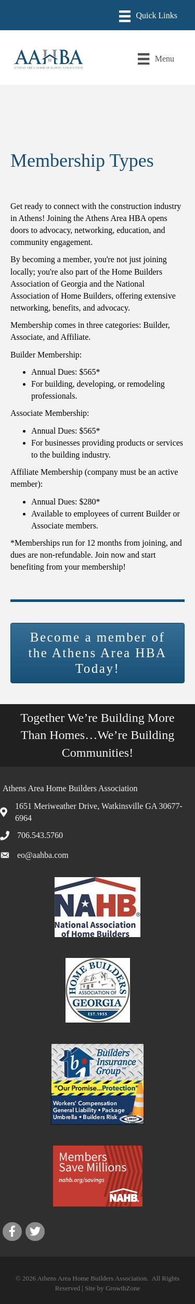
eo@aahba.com (43, 855)
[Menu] (148, 16)
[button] (97, 653)
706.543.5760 (40, 835)
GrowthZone (123, 1288)
